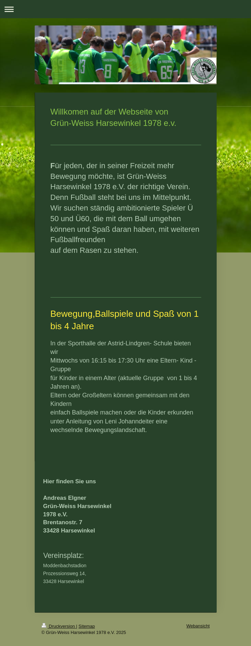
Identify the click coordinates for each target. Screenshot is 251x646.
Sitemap (87, 626)
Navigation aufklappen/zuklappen (125, 9)
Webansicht (198, 625)
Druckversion (59, 626)
